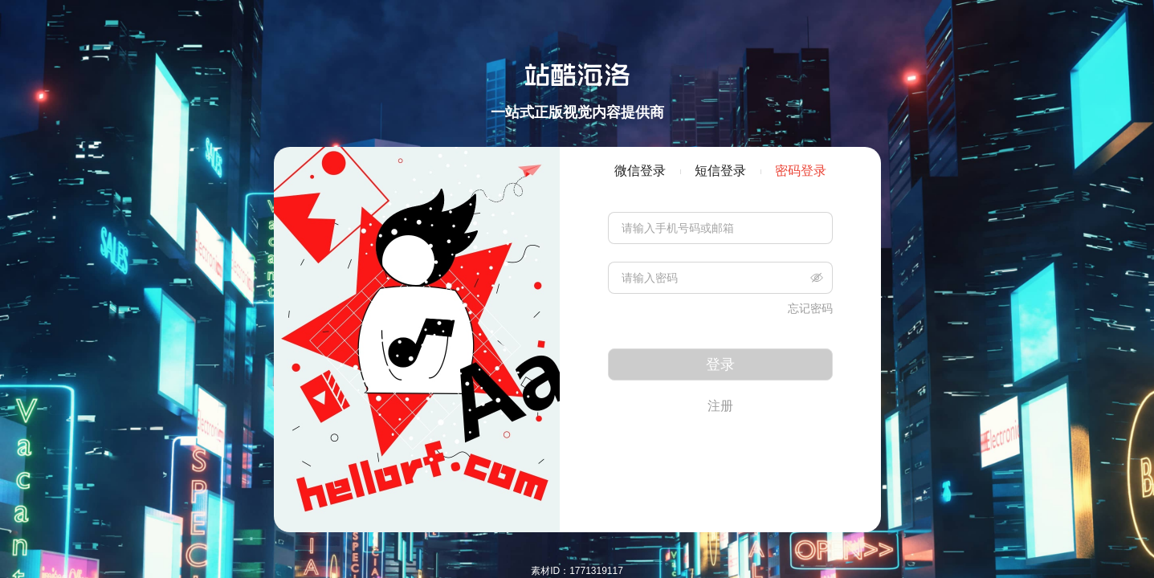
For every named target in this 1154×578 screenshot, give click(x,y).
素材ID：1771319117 (577, 570)
